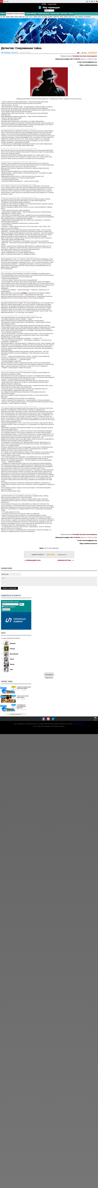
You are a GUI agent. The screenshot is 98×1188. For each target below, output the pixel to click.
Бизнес (4, 16)
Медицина (35, 16)
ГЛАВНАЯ (3, 14)
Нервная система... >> (66, 560)
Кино (23, 16)
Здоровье (12, 16)
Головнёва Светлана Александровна (84, 56)
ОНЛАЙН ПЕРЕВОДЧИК (43, 14)
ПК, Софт (26, 16)
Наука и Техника (44, 16)
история (24, 293)
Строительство (80, 16)
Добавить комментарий (9, 588)
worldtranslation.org (78, 724)
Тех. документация (87, 16)
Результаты (49, 678)
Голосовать (49, 675)
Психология (66, 16)
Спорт (73, 16)
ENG (7, 1)
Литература (31, 16)
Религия (70, 16)
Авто (1, 16)
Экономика (8, 16)
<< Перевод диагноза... (33, 560)
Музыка (39, 16)
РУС (2, 1)
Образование (50, 16)
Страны (76, 16)
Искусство (20, 16)
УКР (5, 1)
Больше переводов (31, 14)
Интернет (16, 16)
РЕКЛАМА (71, 14)
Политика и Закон (56, 16)
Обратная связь (54, 14)
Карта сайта (64, 14)
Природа (61, 16)
